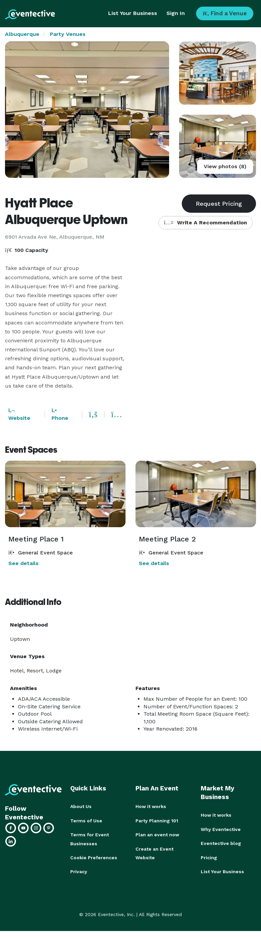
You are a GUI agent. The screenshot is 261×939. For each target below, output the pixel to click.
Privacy (78, 871)
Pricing (209, 857)
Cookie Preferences (93, 857)
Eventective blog (221, 843)
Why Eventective (221, 829)
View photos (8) (225, 166)
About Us (81, 806)
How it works (150, 806)
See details (23, 563)
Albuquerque (22, 34)
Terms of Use (86, 820)
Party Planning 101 (156, 820)
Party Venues (68, 34)
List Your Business (132, 13)
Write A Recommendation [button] (205, 222)
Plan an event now (157, 834)
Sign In (175, 13)
